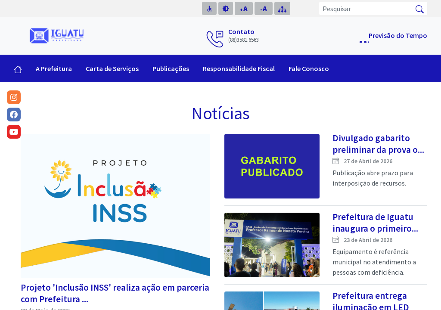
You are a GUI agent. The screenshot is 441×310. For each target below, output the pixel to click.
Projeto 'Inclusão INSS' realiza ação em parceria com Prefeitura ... (115, 293)
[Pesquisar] (366, 8)
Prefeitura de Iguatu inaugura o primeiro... (375, 222)
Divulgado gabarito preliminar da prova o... (378, 143)
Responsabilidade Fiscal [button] (239, 68)
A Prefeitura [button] (54, 68)
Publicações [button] (170, 68)
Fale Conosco (309, 68)
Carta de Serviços (112, 68)
